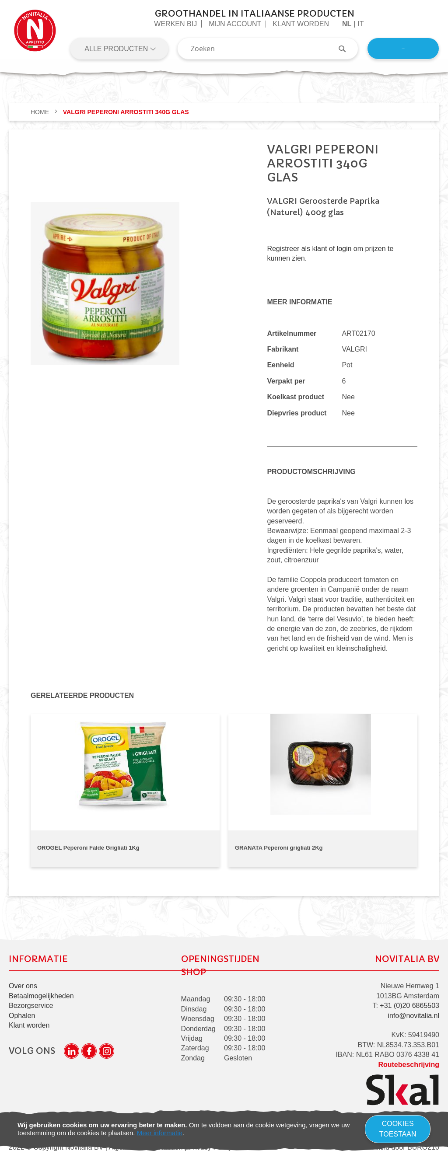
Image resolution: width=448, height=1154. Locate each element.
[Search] (346, 48)
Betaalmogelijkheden (41, 993)
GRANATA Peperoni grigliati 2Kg (279, 847)
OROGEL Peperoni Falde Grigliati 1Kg (88, 847)
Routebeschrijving (408, 1061)
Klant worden (301, 24)
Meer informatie (159, 1133)
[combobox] (267, 48)
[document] (224, 1129)
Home (41, 111)
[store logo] (35, 34)
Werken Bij (175, 24)
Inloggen (403, 48)
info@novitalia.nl (413, 1013)
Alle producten (117, 48)
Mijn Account (235, 24)
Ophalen (22, 1013)
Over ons (23, 983)
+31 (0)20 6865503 (409, 1003)
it (360, 24)
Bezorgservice (31, 1003)
